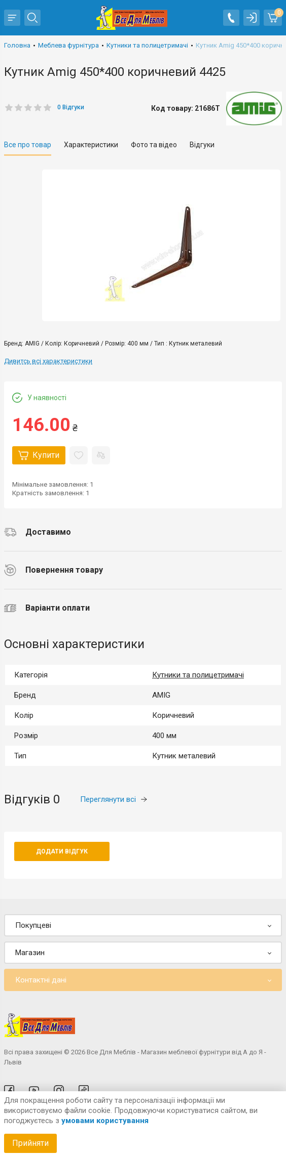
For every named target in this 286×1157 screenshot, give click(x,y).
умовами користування (105, 1120)
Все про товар (27, 145)
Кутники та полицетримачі (198, 674)
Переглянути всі (113, 799)
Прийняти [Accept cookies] (30, 1143)
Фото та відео (154, 145)
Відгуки (202, 145)
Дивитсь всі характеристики (48, 361)
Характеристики (91, 145)
